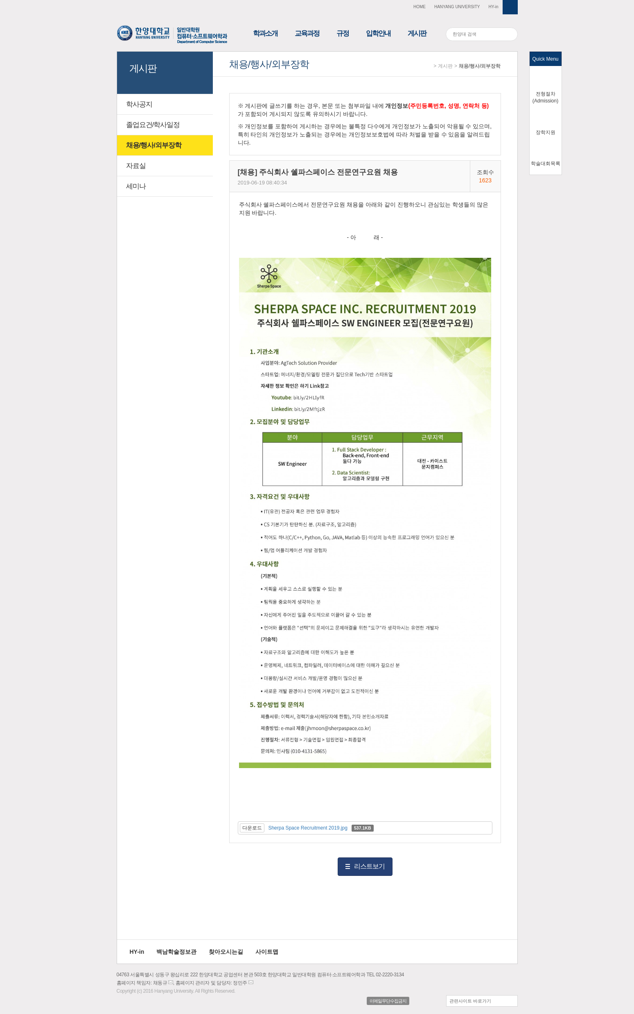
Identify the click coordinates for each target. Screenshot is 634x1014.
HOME (419, 7)
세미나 (136, 186)
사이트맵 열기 (510, 7)
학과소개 (265, 33)
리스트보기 (369, 866)
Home (429, 66)
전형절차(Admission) (545, 97)
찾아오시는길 (226, 951)
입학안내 (378, 33)
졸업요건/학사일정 (153, 125)
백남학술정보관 (176, 951)
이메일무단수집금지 (388, 1000)
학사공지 (139, 104)
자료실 (136, 166)
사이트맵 (266, 951)
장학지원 (545, 132)
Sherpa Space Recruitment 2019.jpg (307, 828)
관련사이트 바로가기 (470, 1000)
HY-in (493, 7)
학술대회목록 (545, 163)
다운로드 (252, 828)
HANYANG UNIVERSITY (457, 7)
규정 (342, 33)
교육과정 (307, 33)
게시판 (417, 33)
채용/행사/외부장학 (480, 66)
